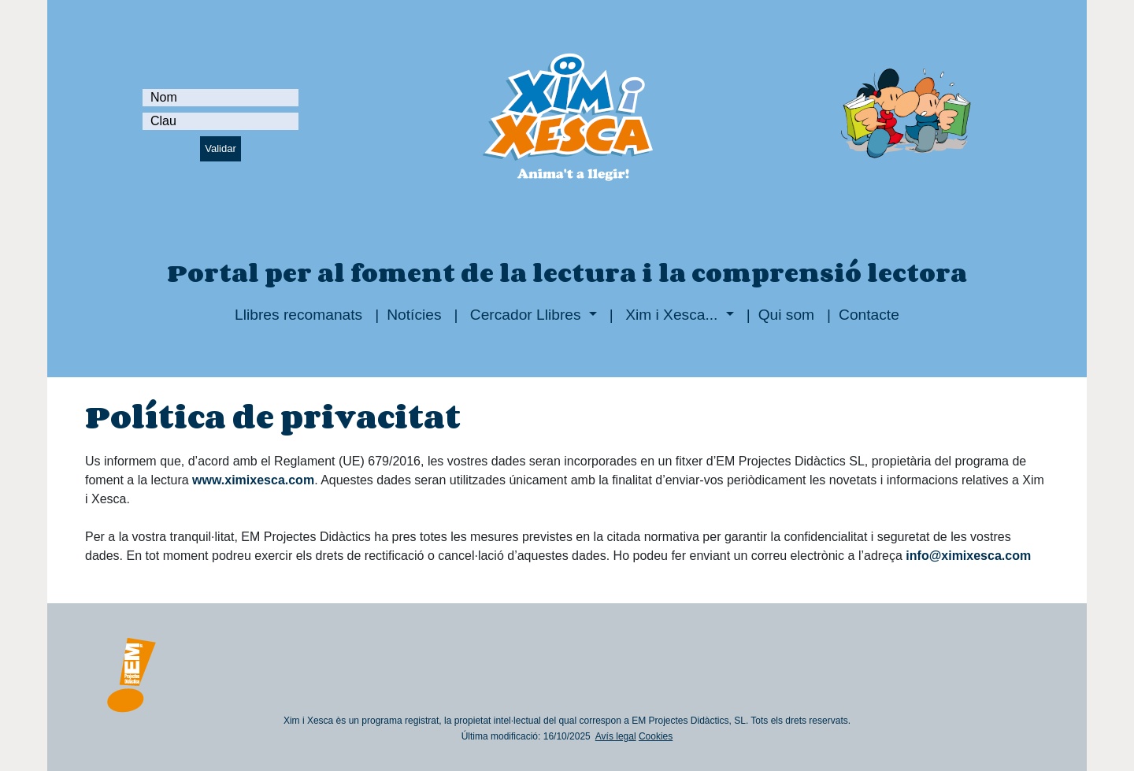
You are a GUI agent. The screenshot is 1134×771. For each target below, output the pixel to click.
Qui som (786, 314)
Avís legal (615, 736)
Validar (220, 148)
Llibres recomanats (298, 314)
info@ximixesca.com (968, 555)
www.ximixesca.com (253, 480)
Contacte (869, 314)
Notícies (414, 314)
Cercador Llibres (525, 314)
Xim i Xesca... (671, 314)
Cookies (656, 736)
